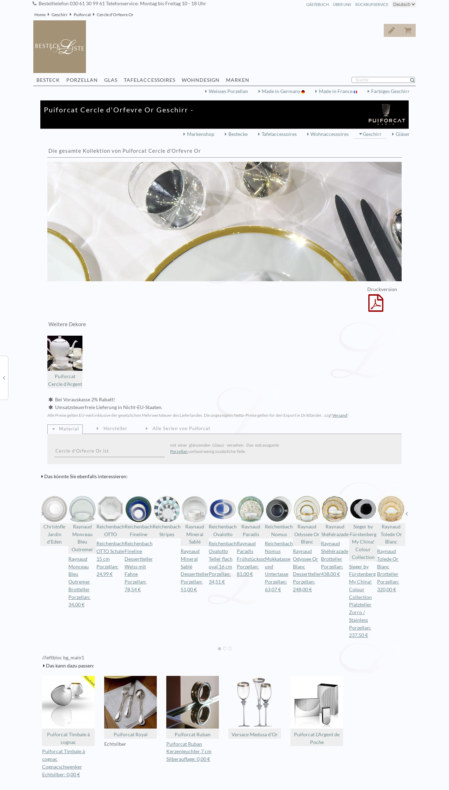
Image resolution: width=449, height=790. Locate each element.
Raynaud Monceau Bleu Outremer (82, 523)
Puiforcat (82, 14)
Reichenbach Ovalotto (223, 516)
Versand (339, 415)
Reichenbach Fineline (139, 516)
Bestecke (238, 134)
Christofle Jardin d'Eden (54, 520)
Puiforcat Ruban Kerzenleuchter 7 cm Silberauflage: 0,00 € (189, 751)
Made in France (336, 91)
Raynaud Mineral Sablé (195, 520)
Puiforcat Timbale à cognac (68, 710)
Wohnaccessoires (329, 134)
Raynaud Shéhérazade (335, 516)
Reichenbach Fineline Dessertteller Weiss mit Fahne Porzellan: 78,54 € (139, 566)
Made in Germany (281, 91)
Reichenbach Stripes (167, 516)
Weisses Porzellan (228, 91)
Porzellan (179, 451)
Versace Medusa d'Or (254, 706)
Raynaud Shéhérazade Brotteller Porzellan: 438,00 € (334, 559)
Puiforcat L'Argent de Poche (316, 710)
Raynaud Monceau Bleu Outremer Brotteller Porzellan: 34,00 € (79, 582)
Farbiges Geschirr (390, 91)
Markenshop (200, 134)
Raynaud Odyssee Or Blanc (307, 520)
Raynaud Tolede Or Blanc (391, 520)
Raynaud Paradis (251, 516)
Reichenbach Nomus (279, 516)
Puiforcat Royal (130, 706)
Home (40, 14)
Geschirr (60, 14)
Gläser (403, 134)
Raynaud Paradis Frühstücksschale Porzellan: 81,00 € (256, 559)
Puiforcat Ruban (192, 706)
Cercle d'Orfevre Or (115, 14)
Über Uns (342, 4)
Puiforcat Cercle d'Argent (64, 361)
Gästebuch (317, 4)
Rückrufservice (371, 4)
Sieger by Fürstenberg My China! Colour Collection (363, 527)
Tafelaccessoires (279, 134)
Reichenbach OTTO (110, 516)
